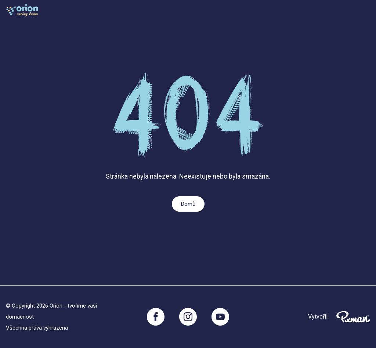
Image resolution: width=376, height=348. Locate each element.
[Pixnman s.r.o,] (353, 317)
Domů (188, 204)
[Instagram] (188, 317)
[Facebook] (155, 317)
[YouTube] (220, 317)
